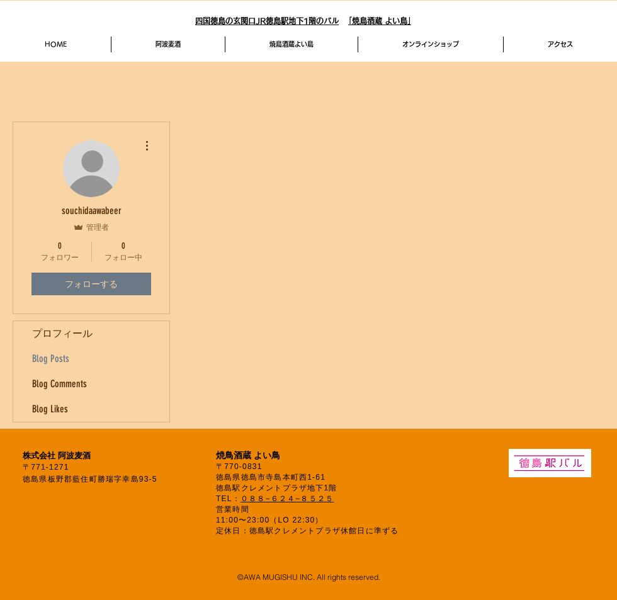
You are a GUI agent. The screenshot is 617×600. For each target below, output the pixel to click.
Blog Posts (50, 359)
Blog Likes (50, 409)
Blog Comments (59, 384)
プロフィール (62, 333)
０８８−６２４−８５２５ (287, 498)
